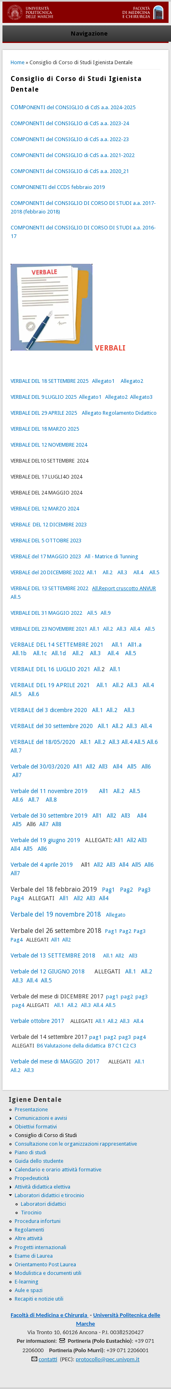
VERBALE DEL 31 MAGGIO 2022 (46, 613)
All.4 (137, 572)
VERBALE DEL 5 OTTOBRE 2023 (46, 540)
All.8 (50, 799)
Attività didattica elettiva (42, 1187)
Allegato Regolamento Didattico (119, 413)
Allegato (116, 915)
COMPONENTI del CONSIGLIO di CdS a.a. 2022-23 (70, 139)
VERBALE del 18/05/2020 (43, 742)
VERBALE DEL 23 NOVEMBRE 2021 (49, 629)
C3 (133, 1046)
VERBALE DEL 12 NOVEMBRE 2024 (49, 445)
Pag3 (144, 889)
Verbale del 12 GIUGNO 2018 (48, 971)
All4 (117, 766)
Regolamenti (29, 1230)
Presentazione (31, 1109)
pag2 (126, 996)
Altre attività (29, 1238)
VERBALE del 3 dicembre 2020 (49, 710)
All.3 (122, 572)
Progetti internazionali (40, 1247)
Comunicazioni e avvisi (41, 1118)
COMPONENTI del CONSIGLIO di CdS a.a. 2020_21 (70, 171)
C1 (118, 1046)
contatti (47, 1359)
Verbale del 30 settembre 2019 (49, 815)
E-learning (26, 1282)
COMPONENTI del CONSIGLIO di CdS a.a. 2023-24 (70, 123)
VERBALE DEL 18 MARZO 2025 (45, 429)
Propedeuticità (32, 1178)
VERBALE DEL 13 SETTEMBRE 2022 (49, 588)
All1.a (135, 644)
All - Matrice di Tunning (111, 556)
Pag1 (108, 889)
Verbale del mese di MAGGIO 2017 (56, 1061)
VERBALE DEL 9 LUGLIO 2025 (43, 397)
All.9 (105, 613)
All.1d (59, 653)
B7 (111, 1046)
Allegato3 (141, 397)
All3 (103, 766)
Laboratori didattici (43, 1204)
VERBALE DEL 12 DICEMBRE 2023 (49, 524)
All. (97, 669)
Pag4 (17, 898)
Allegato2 (132, 381)
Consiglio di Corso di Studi (46, 1135)
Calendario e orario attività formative (58, 1169)
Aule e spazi (29, 1290)
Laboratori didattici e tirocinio (49, 1195)
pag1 (112, 996)
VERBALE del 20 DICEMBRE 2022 (47, 572)
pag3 (141, 996)
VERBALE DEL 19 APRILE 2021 (50, 685)
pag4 (18, 1005)
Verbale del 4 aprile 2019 (42, 864)
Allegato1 (103, 381)
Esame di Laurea (34, 1256)
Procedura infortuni (38, 1221)
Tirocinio (31, 1212)
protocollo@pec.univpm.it (108, 1359)
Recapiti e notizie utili (39, 1299)
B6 (40, 1046)
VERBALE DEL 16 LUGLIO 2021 (50, 669)
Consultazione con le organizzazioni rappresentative (76, 1144)
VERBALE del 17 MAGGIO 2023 (46, 556)
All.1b (19, 653)
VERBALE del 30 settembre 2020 (52, 726)
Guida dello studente (39, 1161)
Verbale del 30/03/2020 (40, 766)
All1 (78, 766)
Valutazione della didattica (75, 1046)
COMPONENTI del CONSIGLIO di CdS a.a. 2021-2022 (73, 155)
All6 (146, 766)
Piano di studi (30, 1152)
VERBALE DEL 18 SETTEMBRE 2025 (49, 381)
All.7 (16, 750)
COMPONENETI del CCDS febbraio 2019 (58, 187)
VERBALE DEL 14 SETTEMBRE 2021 (57, 644)
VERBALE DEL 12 (29, 509)
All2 (90, 766)
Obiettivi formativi (36, 1127)
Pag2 (126, 889)
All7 (17, 775)
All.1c (40, 653)
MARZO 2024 (63, 509)
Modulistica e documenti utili (48, 1273)
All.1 (92, 572)
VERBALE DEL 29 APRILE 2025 (44, 413)
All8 (56, 824)
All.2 (107, 572)
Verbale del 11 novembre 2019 (49, 791)
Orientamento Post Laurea (45, 1264)
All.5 (154, 572)
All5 (132, 766)
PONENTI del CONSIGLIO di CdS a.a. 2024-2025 (73, 107)
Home (18, 62)
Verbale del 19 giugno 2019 (45, 840)
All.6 (33, 694)
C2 (126, 1046)
